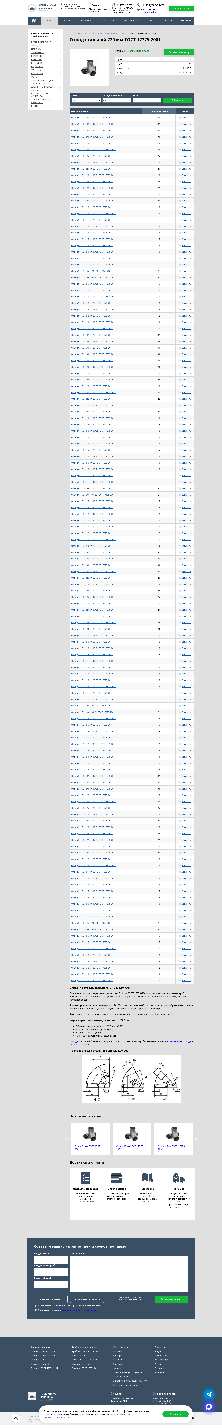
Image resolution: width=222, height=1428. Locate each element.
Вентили (36, 62)
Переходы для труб (40, 1366)
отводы (74, 1041)
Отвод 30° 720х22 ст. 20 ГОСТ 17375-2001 (92, 833)
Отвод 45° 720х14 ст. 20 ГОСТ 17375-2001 (92, 737)
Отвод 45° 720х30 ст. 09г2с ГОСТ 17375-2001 (93, 571)
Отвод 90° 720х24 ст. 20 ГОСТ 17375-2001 (92, 168)
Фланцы (36, 69)
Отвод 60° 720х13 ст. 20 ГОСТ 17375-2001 (92, 462)
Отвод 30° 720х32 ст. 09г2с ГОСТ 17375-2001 (93, 776)
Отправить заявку (171, 1300)
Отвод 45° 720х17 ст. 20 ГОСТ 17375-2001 (92, 654)
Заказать (186, 117)
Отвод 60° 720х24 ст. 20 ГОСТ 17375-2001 (92, 386)
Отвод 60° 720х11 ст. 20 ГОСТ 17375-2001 (92, 475)
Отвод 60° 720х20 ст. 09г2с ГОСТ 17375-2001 (93, 418)
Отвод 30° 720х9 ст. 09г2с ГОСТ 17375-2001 (93, 929)
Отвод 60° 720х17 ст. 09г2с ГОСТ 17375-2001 (93, 443)
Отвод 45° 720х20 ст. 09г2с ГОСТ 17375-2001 (93, 635)
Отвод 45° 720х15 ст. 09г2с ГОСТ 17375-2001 (93, 673)
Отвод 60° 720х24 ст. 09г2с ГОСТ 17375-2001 (93, 392)
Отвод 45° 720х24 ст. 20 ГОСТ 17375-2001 (92, 603)
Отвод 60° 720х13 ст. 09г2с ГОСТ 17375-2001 (93, 469)
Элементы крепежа (42, 86)
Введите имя (41, 1255)
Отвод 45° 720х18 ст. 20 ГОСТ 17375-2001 (92, 641)
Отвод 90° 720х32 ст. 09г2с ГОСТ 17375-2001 (93, 124)
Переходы (37, 49)
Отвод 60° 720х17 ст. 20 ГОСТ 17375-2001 (92, 437)
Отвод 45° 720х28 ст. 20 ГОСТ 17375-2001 (92, 577)
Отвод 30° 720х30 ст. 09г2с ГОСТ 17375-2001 (93, 788)
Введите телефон (44, 1266)
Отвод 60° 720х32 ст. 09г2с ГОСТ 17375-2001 (93, 341)
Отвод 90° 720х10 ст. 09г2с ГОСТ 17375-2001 (93, 322)
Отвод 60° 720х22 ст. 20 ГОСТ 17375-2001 (92, 398)
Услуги (67, 20)
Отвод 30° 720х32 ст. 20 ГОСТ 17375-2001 (92, 769)
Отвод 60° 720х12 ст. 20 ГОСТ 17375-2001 (92, 533)
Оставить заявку (178, 52)
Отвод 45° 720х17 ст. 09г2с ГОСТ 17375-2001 (93, 661)
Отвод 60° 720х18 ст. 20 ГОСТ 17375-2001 (92, 424)
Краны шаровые (41, 42)
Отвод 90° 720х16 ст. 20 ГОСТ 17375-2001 (92, 290)
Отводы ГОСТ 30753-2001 (43, 1358)
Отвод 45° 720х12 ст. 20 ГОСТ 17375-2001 (92, 750)
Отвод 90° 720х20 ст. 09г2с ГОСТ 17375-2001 (93, 200)
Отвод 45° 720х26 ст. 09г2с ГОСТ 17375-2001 (93, 597)
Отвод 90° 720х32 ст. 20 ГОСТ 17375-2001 (92, 117)
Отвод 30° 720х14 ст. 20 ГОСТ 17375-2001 (92, 955)
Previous (67, 1139)
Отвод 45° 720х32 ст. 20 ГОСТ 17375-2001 (92, 552)
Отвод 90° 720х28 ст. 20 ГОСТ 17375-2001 (92, 143)
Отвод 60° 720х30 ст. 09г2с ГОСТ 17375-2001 (93, 354)
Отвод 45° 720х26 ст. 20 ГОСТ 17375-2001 (92, 590)
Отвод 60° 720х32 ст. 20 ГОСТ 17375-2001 (92, 335)
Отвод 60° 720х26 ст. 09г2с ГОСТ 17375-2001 (93, 379)
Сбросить (177, 100)
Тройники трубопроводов (85, 1349)
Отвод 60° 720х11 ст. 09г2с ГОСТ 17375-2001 (93, 482)
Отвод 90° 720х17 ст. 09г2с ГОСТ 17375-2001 (93, 226)
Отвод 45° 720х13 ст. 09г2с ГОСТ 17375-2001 (93, 686)
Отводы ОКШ (37, 1362)
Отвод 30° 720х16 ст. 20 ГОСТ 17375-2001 (92, 942)
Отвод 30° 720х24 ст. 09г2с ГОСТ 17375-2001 (93, 827)
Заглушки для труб (81, 1366)
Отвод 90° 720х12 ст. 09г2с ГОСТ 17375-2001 (93, 309)
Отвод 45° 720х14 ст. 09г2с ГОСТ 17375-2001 (93, 731)
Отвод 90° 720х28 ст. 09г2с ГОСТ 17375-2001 (93, 149)
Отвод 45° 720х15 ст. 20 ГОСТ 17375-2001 (92, 667)
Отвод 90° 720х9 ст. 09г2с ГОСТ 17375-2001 (93, 277)
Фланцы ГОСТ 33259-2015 (84, 1362)
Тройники (37, 52)
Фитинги (36, 76)
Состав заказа (78, 1255)
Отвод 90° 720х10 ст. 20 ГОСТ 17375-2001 (92, 328)
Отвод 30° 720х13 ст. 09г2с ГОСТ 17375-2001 (93, 903)
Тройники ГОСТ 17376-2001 (85, 1354)
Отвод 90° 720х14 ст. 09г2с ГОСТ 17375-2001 (93, 296)
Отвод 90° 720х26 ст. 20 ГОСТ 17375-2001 (92, 156)
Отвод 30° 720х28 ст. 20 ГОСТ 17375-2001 (92, 795)
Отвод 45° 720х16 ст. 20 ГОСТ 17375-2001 (92, 724)
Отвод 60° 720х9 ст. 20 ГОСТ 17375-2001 (91, 488)
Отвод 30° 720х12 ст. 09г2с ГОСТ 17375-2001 (93, 961)
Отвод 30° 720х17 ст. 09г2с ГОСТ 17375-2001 (93, 878)
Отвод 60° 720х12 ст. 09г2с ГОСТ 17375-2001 (93, 526)
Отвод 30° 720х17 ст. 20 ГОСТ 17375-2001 (92, 871)
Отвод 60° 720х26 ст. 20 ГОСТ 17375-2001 (92, 373)
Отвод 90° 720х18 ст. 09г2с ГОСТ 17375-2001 (93, 213)
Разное (35, 105)
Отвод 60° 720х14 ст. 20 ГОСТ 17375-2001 (92, 520)
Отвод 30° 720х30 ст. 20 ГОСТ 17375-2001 (92, 782)
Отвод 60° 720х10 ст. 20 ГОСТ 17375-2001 (92, 545)
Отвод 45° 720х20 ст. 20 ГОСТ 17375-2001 (92, 629)
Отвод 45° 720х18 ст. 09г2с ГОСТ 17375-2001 (93, 648)
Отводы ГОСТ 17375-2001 (43, 1354)
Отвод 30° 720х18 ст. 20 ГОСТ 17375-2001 (92, 859)
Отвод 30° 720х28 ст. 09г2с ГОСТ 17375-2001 (93, 801)
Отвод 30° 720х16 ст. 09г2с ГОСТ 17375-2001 (93, 935)
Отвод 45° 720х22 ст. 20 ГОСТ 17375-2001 (92, 616)
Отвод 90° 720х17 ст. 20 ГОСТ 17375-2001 (92, 219)
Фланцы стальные (81, 1358)
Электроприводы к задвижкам (43, 82)
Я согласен (175, 1414)
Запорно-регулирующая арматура (40, 93)
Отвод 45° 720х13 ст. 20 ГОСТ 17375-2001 (92, 680)
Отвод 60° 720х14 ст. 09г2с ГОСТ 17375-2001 (93, 514)
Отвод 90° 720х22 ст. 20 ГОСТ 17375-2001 (92, 181)
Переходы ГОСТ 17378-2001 (44, 1370)
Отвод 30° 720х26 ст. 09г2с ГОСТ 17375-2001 (93, 814)
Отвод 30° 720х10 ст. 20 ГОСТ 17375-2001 (92, 980)
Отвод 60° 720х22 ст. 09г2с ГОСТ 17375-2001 (93, 405)
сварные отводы (79, 1044)
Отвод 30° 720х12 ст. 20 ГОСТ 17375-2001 (92, 967)
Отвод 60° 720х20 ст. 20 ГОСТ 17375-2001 (92, 411)
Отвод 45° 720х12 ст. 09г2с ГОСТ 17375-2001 (93, 744)
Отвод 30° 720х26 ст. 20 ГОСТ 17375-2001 (92, 808)
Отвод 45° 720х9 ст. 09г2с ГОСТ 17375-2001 (93, 712)
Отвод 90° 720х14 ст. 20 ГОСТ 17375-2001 (92, 303)
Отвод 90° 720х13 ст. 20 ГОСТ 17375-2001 (92, 245)
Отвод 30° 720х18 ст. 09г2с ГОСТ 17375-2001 (93, 865)
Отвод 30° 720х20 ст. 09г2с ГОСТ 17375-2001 (93, 852)
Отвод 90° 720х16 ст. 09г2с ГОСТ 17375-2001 (93, 283)
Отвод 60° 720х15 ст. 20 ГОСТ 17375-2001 (92, 450)
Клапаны (36, 55)
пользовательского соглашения (79, 1311)
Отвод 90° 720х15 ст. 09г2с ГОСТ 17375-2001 (93, 239)
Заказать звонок (181, 8)
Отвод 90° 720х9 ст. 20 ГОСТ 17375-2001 (91, 271)
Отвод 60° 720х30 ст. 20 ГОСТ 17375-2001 (92, 347)
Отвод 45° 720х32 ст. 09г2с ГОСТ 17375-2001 (93, 558)
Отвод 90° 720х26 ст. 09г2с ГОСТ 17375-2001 (93, 162)
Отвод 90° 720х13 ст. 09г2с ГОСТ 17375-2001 (93, 251)
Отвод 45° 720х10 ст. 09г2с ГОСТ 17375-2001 (93, 756)
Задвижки (37, 66)
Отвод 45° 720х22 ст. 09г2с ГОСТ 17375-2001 (93, 622)
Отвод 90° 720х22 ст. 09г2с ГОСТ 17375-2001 (93, 188)
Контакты (186, 20)
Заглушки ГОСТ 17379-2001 (85, 1370)
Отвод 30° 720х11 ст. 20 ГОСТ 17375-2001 (92, 910)
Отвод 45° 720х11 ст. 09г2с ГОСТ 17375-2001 (93, 699)
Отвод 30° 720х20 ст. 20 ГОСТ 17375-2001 (92, 846)
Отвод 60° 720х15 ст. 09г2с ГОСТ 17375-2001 (93, 456)
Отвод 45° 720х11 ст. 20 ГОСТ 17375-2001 (92, 692)
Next (196, 1139)
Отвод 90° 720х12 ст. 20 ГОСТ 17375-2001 (92, 315)
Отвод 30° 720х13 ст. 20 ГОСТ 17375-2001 (92, 897)
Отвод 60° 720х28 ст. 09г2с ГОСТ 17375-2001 (93, 366)
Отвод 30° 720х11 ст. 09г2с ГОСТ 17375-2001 (93, 916)
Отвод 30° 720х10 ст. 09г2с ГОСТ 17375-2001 (93, 974)
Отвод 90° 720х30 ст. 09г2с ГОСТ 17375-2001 (93, 136)
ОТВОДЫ (36, 45)
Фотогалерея (108, 20)
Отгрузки (167, 20)
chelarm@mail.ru (148, 12)
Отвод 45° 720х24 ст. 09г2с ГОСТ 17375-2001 (93, 609)
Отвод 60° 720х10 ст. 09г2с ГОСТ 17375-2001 (93, 539)
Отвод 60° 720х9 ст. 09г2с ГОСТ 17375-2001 (93, 494)
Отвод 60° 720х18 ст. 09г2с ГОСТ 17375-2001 (93, 430)
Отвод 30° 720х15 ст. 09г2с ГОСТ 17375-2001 (93, 891)
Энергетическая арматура (41, 101)
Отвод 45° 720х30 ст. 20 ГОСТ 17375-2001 (92, 565)
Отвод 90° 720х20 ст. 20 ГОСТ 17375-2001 (92, 194)
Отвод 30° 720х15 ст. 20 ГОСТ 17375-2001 (92, 884)
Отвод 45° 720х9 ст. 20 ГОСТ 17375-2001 (91, 705)
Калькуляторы (131, 20)
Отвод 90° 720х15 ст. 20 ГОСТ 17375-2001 (92, 232)
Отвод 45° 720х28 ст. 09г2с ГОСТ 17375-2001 (93, 584)
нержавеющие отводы (178, 1041)
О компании (86, 20)
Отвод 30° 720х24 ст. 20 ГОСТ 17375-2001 (92, 820)
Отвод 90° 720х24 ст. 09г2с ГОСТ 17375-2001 (93, 175)
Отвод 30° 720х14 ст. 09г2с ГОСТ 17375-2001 (93, 948)
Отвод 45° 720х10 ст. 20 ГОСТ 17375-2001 (92, 763)
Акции (150, 20)
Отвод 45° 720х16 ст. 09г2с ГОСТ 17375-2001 (93, 718)
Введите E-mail (43, 1279)
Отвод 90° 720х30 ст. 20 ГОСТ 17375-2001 (92, 130)
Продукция (49, 20)
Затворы (36, 59)
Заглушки (37, 73)
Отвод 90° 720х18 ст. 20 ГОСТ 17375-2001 (92, 207)
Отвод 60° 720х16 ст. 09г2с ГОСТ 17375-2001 (93, 501)
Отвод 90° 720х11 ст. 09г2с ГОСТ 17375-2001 (93, 264)
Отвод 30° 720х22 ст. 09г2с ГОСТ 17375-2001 (93, 839)
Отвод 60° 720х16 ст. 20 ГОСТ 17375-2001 (92, 507)
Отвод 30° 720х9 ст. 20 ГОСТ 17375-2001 (91, 923)
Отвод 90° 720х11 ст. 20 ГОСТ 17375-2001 (92, 258)
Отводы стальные (40, 1349)
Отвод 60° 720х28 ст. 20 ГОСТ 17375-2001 (92, 360)
